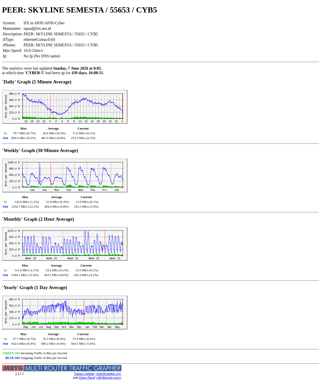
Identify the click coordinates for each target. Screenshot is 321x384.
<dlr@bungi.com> (108, 377)
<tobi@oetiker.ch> (108, 374)
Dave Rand (87, 377)
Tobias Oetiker (84, 374)
